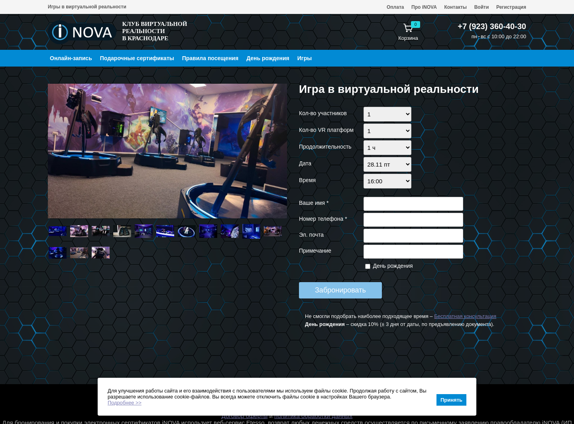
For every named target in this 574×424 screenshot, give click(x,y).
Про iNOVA (424, 7)
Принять (451, 400)
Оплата (395, 7)
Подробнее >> (125, 403)
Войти (481, 7)
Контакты (455, 7)
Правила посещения (210, 58)
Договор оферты (245, 415)
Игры (304, 58)
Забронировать (340, 290)
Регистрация (511, 7)
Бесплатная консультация (465, 316)
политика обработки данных (313, 415)
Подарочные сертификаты (137, 58)
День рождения (267, 58)
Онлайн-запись (71, 58)
